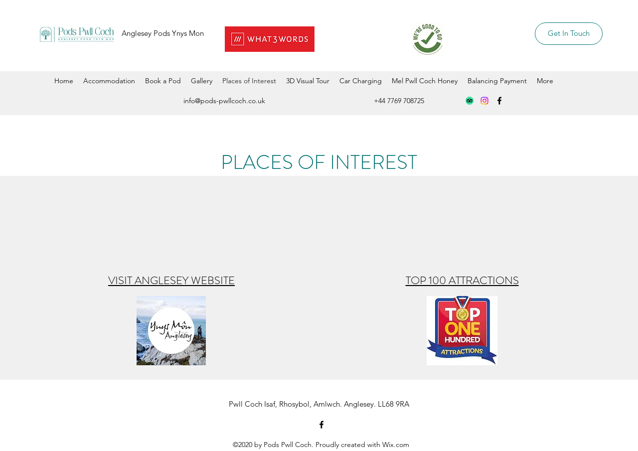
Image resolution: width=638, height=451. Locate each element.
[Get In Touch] (569, 33)
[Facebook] (499, 101)
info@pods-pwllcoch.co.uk (224, 100)
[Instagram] (484, 101)
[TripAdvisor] (470, 101)
